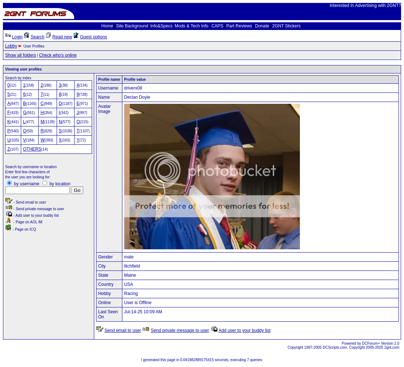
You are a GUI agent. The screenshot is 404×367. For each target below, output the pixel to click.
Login (17, 36)
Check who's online (58, 55)
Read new (62, 36)
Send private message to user (180, 330)
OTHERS (32, 149)
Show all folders (20, 55)
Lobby (11, 46)
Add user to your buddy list (244, 330)
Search (38, 36)
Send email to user (122, 330)
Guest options (93, 36)
